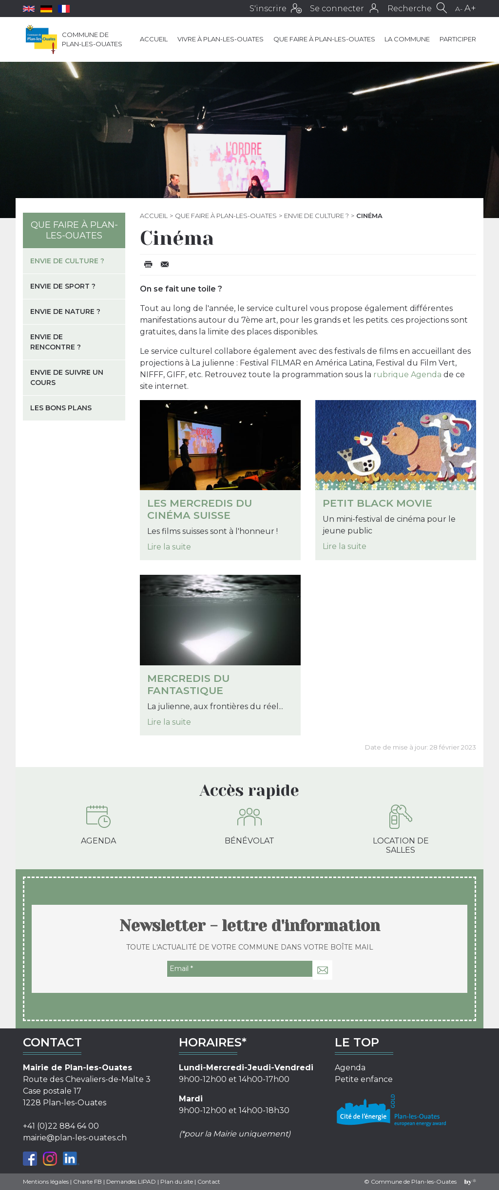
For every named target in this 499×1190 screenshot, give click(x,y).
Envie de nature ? (65, 311)
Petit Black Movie (377, 503)
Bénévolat (249, 825)
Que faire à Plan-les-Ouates (324, 39)
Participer (458, 39)
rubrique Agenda (407, 374)
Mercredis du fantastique (188, 684)
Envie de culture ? (316, 216)
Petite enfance (364, 1079)
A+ (470, 8)
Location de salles (401, 830)
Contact (208, 1181)
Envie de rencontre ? (55, 341)
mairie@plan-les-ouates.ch (75, 1137)
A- (458, 8)
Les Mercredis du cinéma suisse (199, 509)
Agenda (98, 825)
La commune (407, 39)
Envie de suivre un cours (66, 377)
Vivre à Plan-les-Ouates (220, 39)
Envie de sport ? (63, 286)
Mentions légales (46, 1181)
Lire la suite (169, 546)
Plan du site (176, 1181)
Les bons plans (61, 407)
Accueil (154, 39)
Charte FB (87, 1181)
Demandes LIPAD (131, 1181)
